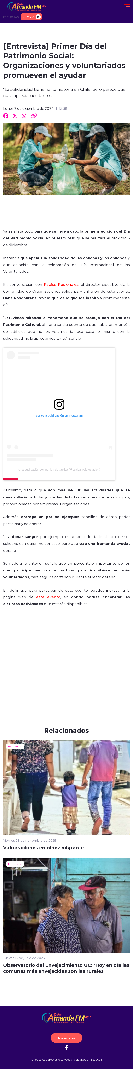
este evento (48, 596)
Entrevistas (15, 746)
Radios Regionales (61, 284)
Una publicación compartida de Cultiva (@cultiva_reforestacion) (59, 469)
